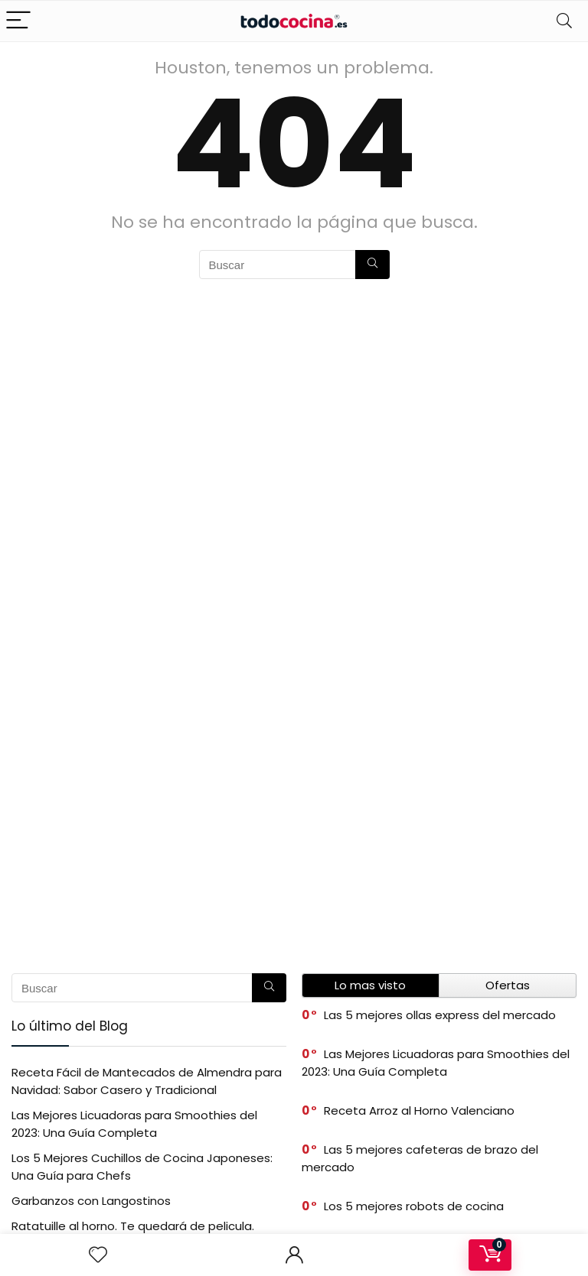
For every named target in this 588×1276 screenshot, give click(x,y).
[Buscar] (372, 264)
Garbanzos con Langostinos (91, 1201)
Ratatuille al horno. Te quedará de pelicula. (132, 1226)
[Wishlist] (98, 1255)
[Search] (564, 21)
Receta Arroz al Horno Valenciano (419, 1110)
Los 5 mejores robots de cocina (414, 1206)
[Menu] (18, 21)
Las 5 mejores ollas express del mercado (440, 1015)
